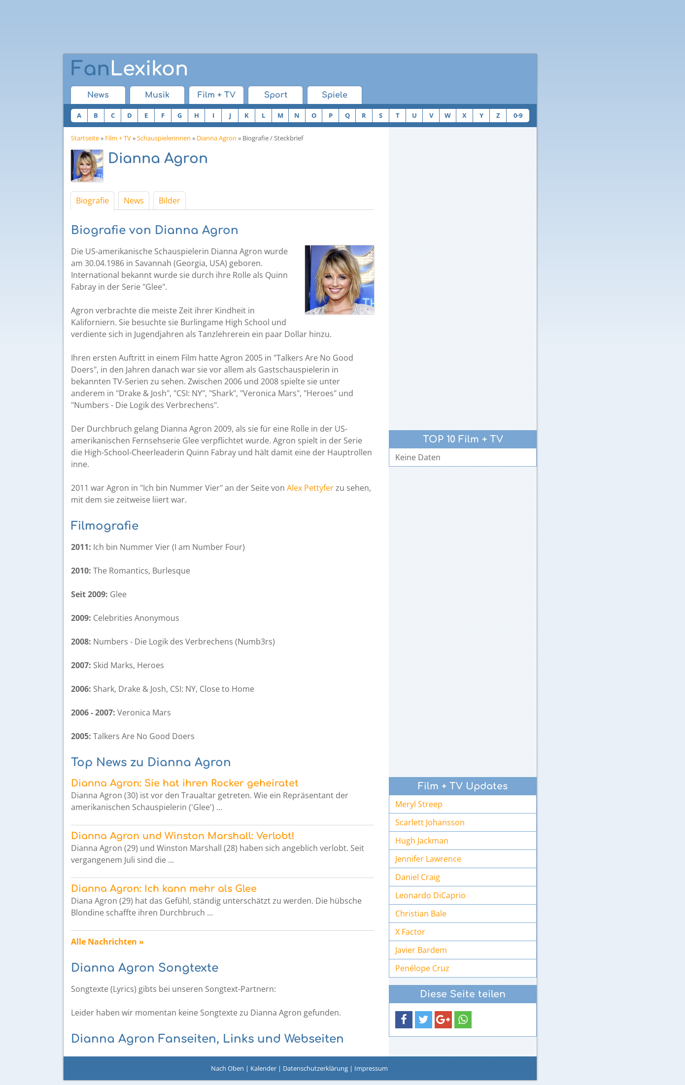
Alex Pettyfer (310, 487)
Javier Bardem (421, 950)
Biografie (92, 200)
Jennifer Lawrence (428, 858)
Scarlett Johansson (430, 822)
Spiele (334, 95)
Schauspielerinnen (164, 138)
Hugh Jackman (421, 840)
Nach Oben (227, 1068)
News (98, 95)
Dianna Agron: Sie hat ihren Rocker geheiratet (185, 783)
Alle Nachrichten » (107, 941)
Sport (275, 95)
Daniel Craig (417, 877)
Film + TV (217, 95)
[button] (403, 1019)
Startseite (85, 138)
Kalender (263, 1068)
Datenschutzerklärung (315, 1068)
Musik (157, 95)
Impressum (371, 1068)
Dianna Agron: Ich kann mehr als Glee (164, 888)
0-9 (518, 115)
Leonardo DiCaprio (430, 895)
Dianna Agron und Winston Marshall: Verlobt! (182, 836)
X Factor (410, 931)
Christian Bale (420, 913)
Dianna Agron (217, 138)
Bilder (169, 200)
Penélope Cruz (422, 968)
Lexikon (129, 69)
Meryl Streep (419, 804)
